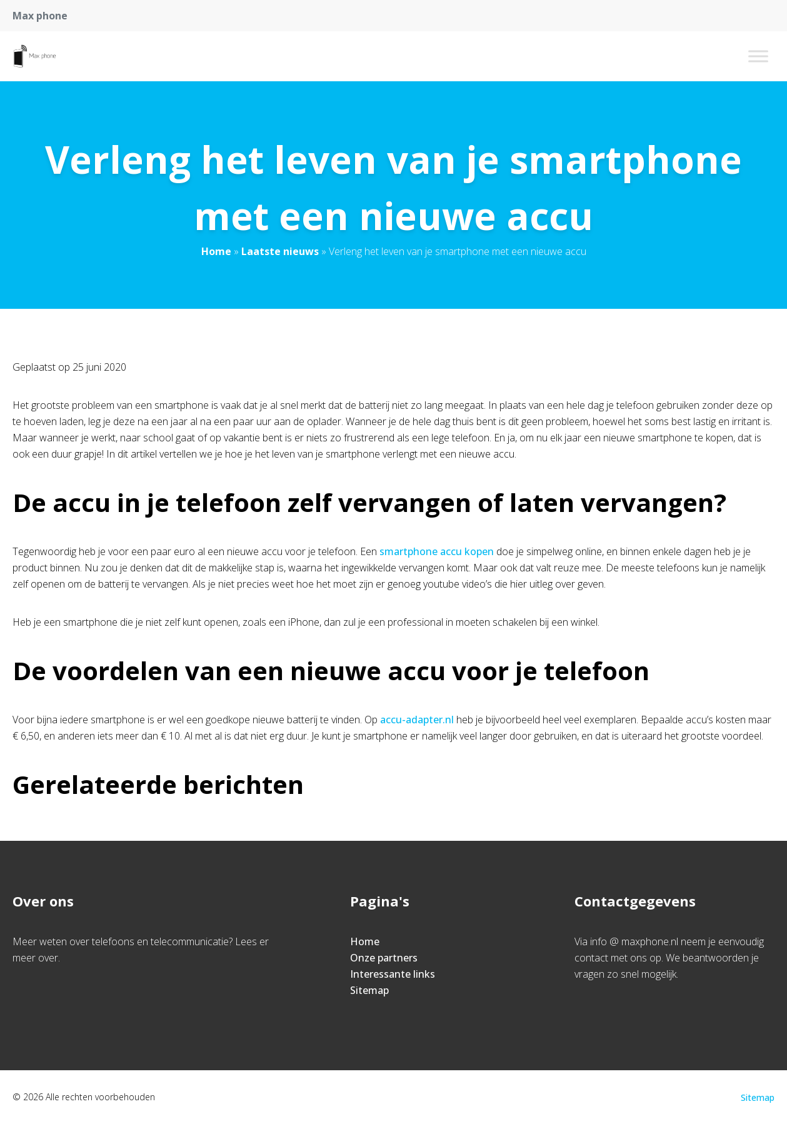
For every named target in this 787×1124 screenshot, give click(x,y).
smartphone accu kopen (436, 551)
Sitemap (369, 990)
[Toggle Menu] (758, 56)
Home (216, 251)
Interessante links (392, 974)
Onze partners (384, 958)
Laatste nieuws (280, 251)
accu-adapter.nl (417, 719)
